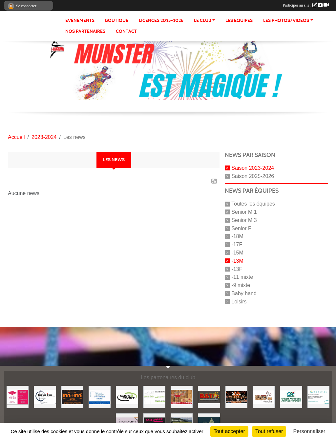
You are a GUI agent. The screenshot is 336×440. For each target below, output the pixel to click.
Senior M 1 (244, 212)
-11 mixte (242, 277)
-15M (237, 252)
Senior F (241, 228)
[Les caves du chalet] (182, 396)
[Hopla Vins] (264, 396)
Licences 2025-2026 (161, 20)
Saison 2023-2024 (252, 168)
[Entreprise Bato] (209, 396)
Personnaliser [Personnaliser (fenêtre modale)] (309, 431)
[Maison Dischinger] (18, 396)
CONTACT (126, 31)
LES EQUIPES (239, 20)
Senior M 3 (244, 220)
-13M (237, 261)
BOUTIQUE (116, 20)
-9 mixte (240, 285)
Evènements (79, 20)
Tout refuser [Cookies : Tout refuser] (269, 431)
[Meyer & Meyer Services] (72, 396)
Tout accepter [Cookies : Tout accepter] (229, 431)
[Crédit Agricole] (291, 396)
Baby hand (244, 293)
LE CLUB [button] (202, 20)
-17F (236, 244)
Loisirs (238, 301)
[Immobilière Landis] (100, 396)
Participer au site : (306, 5)
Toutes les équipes (253, 204)
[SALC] (236, 396)
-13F (236, 269)
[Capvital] (318, 396)
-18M (237, 236)
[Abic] (45, 396)
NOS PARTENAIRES (85, 31)
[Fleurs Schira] (154, 396)
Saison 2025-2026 (252, 176)
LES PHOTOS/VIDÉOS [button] (286, 20)
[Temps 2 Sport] (127, 396)
